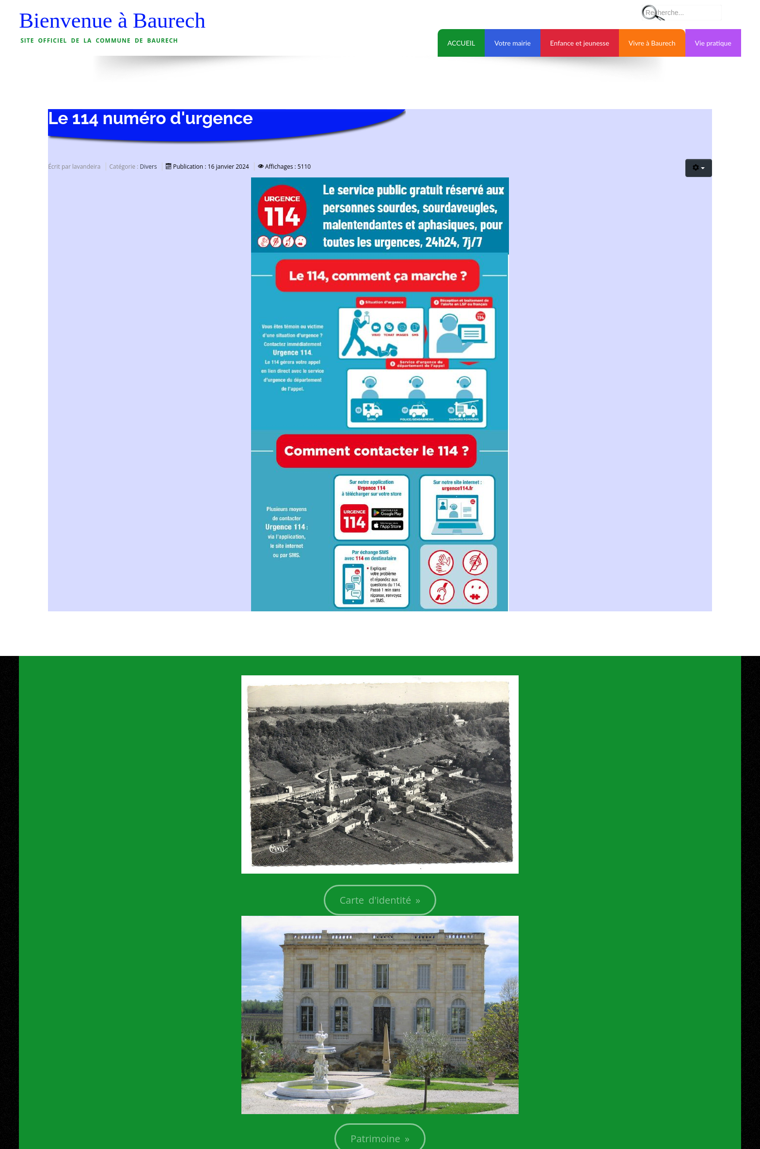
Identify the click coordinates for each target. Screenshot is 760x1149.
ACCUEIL (461, 43)
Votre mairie (512, 43)
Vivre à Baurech (652, 43)
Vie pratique (713, 43)
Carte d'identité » (380, 900)
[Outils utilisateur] (698, 168)
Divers (148, 166)
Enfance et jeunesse (579, 43)
